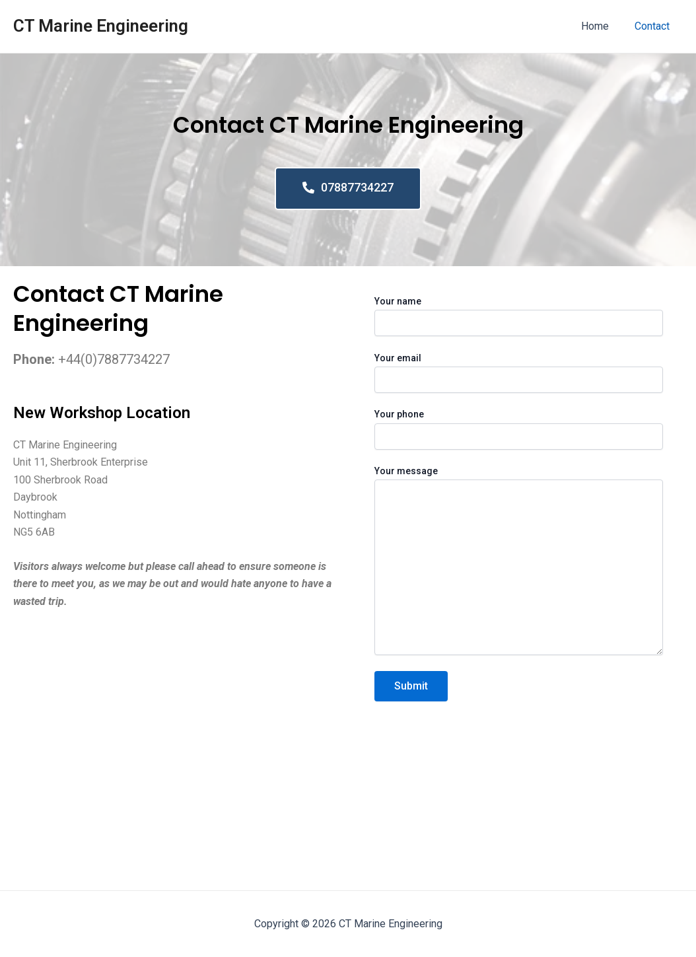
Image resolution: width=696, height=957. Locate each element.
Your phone (518, 429)
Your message (518, 562)
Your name (518, 316)
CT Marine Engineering (100, 26)
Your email (518, 373)
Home (602, 26)
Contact (654, 26)
